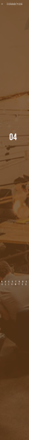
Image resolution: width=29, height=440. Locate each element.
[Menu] (2, 4)
